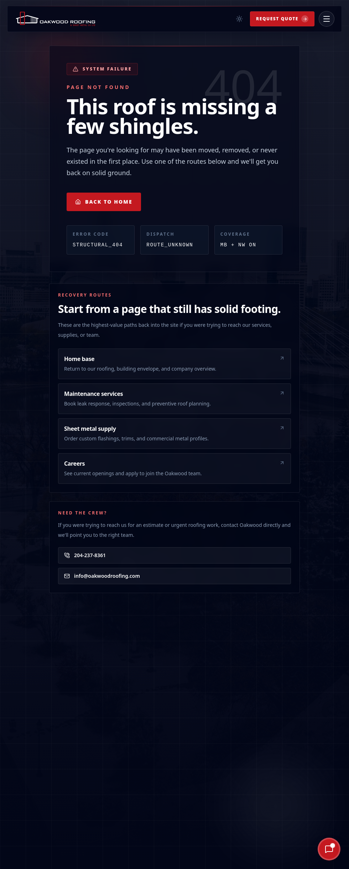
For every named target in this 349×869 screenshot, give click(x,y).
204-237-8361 (85, 555)
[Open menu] (326, 19)
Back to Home (103, 201)
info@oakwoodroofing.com (102, 575)
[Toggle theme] (239, 18)
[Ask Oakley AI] (303, 849)
